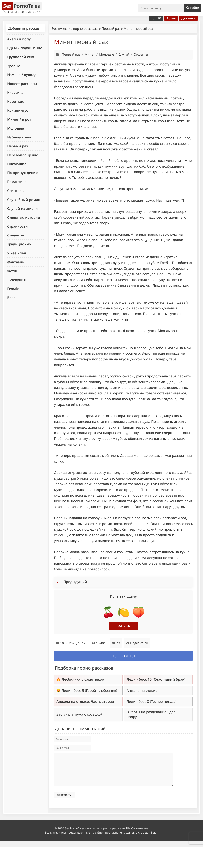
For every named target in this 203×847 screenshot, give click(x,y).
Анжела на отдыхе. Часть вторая (85, 701)
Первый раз (17, 146)
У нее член (16, 253)
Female (13, 288)
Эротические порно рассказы (75, 28)
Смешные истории (23, 217)
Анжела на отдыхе (142, 690)
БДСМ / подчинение (24, 47)
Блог (11, 297)
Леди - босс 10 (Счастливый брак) (156, 679)
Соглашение (139, 834)
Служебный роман (23, 199)
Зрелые (13, 65)
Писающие (16, 163)
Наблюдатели (19, 137)
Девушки (188, 18)
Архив (171, 18)
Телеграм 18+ (123, 656)
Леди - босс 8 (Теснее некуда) (151, 701)
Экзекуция (16, 279)
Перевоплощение (22, 155)
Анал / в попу (19, 39)
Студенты (15, 235)
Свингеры (15, 190)
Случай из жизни (22, 208)
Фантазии (16, 262)
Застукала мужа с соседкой (79, 714)
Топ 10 (156, 18)
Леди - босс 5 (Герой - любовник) (89, 690)
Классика (15, 92)
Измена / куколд (21, 74)
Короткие (15, 101)
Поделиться (137, 643)
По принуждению (22, 172)
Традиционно (19, 244)
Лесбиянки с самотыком (83, 679)
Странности (17, 226)
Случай (123, 54)
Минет (90, 54)
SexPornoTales (75, 834)
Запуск (123, 626)
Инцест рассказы (22, 83)
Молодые (15, 128)
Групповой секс (20, 56)
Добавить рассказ (24, 28)
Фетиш (13, 271)
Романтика (17, 181)
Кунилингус (17, 110)
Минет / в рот (19, 119)
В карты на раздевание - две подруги (151, 714)
